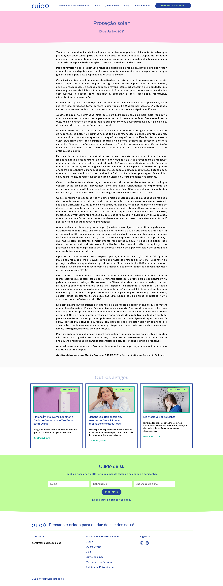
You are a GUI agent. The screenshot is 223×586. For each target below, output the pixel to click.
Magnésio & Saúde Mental (159, 417)
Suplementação (122, 390)
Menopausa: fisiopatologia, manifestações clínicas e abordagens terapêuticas (105, 420)
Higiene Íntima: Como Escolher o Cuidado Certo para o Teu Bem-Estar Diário (53, 420)
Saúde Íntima (69, 390)
